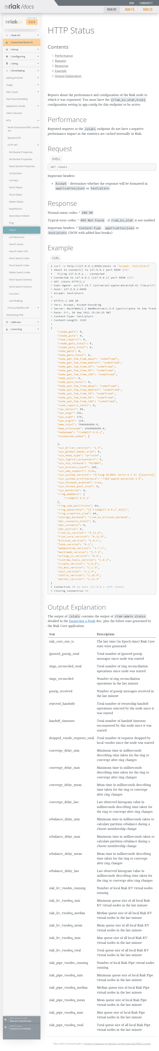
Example (60, 71)
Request (60, 61)
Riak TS (129, 9)
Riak (131, 3)
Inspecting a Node (82, 621)
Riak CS (147, 9)
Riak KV (111, 9)
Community (146, 3)
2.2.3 (32, 22)
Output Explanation (68, 76)
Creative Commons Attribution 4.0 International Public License (117, 1043)
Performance (64, 56)
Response (61, 66)
